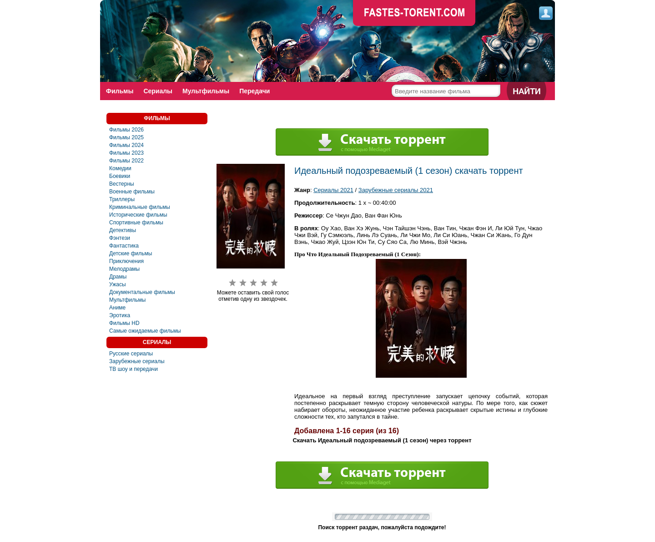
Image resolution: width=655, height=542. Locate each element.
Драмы (117, 277)
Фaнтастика (124, 246)
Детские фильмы (130, 253)
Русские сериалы (131, 353)
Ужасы (117, 284)
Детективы (122, 230)
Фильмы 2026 (126, 130)
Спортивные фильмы (136, 222)
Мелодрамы (124, 269)
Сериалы (157, 91)
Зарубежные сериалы (137, 361)
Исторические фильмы (138, 215)
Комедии (120, 168)
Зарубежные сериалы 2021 (395, 190)
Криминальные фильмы (139, 207)
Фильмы (119, 91)
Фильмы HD (124, 323)
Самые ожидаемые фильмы (145, 331)
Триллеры (122, 199)
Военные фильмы (132, 191)
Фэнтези (119, 238)
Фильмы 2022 (126, 160)
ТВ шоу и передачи (133, 369)
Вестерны (121, 184)
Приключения (126, 261)
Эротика (119, 315)
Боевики (119, 176)
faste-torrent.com (414, 13)
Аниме (117, 307)
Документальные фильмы (142, 292)
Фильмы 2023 (126, 153)
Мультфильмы (205, 91)
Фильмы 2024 (126, 145)
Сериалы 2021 (333, 190)
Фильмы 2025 (126, 137)
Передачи (254, 91)
